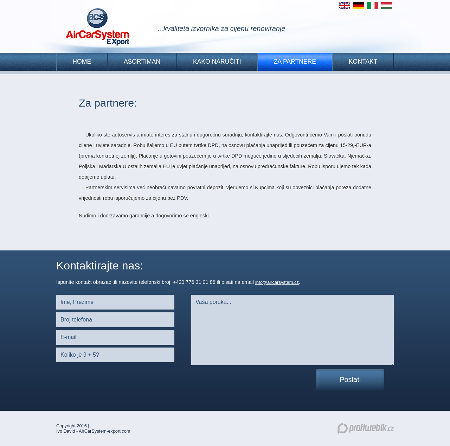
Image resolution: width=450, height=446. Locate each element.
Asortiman (142, 61)
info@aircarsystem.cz (277, 282)
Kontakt (363, 61)
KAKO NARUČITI (217, 61)
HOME (81, 61)
